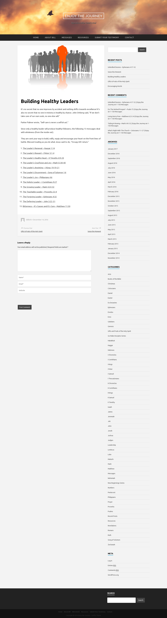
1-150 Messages (122, 105)
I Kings (110, 364)
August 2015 (112, 215)
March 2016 (112, 187)
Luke (109, 454)
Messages (111, 473)
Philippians (112, 497)
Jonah (110, 431)
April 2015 (111, 234)
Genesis (111, 326)
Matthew (111, 469)
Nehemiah (111, 478)
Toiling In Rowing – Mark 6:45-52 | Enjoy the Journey (126, 123)
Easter (110, 298)
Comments (113, 570)
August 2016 (112, 163)
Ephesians (111, 307)
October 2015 (113, 206)
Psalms (110, 511)
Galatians (111, 322)
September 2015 (114, 211)
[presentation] (35, 300)
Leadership (112, 445)
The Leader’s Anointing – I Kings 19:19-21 (41, 168)
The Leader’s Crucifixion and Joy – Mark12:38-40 (44, 163)
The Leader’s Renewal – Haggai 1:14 (39, 148)
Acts (109, 274)
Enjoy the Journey (83, 16)
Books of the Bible (114, 279)
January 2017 (113, 149)
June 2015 (112, 225)
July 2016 (111, 168)
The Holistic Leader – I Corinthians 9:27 (40, 182)
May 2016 (111, 177)
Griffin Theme (96, 615)
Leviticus (111, 450)
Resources (83, 37)
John (109, 426)
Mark (109, 464)
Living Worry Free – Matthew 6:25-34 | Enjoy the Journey (128, 116)
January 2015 (113, 248)
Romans (111, 530)
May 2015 (111, 229)
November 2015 (113, 201)
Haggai (110, 345)
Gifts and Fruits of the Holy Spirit (119, 331)
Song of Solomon (114, 540)
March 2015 (112, 239)
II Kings (110, 393)
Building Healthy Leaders (117, 77)
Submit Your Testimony (107, 37)
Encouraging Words (115, 86)
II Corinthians (112, 388)
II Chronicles (112, 383)
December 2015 (113, 196)
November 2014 (113, 258)
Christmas (111, 284)
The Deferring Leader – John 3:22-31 (39, 201)
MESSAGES (67, 37)
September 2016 (114, 158)
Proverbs (111, 507)
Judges (110, 440)
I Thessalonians (113, 379)
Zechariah (111, 545)
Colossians (112, 288)
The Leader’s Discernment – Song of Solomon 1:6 (44, 172)
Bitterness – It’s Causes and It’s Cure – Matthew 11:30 (46, 206)
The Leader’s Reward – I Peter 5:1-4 (38, 153)
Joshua (110, 435)
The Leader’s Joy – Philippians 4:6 (37, 177)
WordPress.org (113, 575)
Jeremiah (111, 416)
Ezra (109, 317)
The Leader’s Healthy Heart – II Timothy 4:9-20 (43, 158)
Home (36, 37)
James (110, 412)
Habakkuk (111, 341)
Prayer (110, 502)
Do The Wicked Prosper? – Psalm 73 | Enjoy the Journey (128, 109)
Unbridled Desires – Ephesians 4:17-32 (122, 67)
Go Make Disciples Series (117, 336)
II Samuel (111, 398)
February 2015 (113, 244)
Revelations (112, 526)
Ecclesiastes (112, 303)
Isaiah (110, 407)
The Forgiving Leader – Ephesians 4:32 (40, 197)
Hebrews (111, 350)
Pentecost (111, 492)
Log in (110, 561)
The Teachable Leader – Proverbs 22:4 (40, 192)
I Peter (110, 369)
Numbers (111, 488)
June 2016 (112, 173)
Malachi (110, 459)
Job (109, 421)
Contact (129, 37)
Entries (112, 566)
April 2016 (111, 182)
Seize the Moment (94, 231)
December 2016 (113, 154)
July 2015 (111, 220)
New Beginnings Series (116, 483)
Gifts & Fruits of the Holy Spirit (31, 231)
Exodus (110, 312)
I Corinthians (112, 360)
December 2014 (113, 253)
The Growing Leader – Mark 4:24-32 (38, 187)
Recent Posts (112, 516)
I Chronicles (112, 355)
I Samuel (111, 374)
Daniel (110, 293)
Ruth (109, 535)
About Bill (50, 37)
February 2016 (113, 192)
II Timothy (111, 402)
